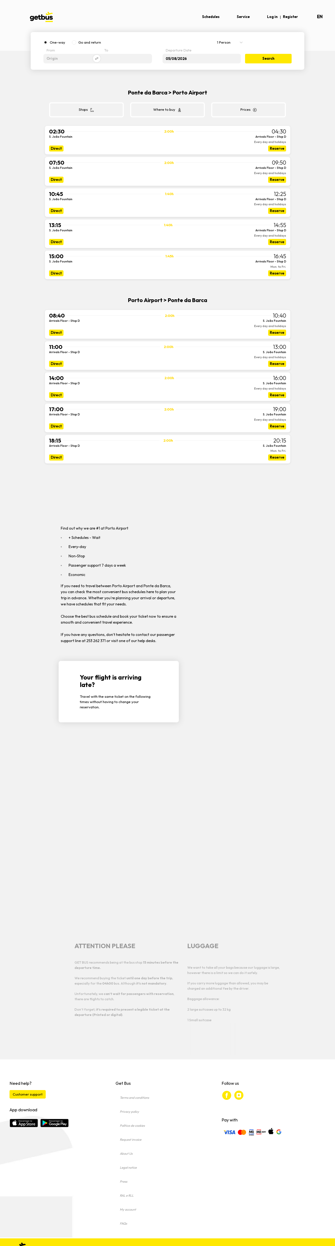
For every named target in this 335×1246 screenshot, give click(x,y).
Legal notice (128, 1168)
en (320, 16)
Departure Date (179, 50)
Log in (272, 16)
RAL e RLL (127, 1195)
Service (243, 16)
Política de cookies (132, 1126)
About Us (126, 1154)
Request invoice (130, 1140)
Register (290, 16)
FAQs (123, 1223)
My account (128, 1209)
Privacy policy (129, 1112)
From (51, 50)
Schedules (210, 16)
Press (123, 1181)
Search (268, 58)
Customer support (28, 1094)
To (106, 50)
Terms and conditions (134, 1098)
